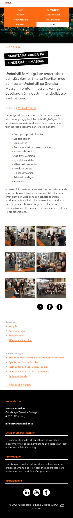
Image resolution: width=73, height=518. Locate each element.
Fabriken (20, 15)
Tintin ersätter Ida (18, 376)
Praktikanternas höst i (28, 366)
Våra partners (53, 20)
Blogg (53, 25)
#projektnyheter (26, 107)
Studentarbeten (20, 20)
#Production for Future (20, 340)
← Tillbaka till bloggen (18, 384)
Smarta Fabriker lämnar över (36, 357)
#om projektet (16, 335)
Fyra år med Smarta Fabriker (23, 362)
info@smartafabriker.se (19, 423)
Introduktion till (29, 371)
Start (20, 10)
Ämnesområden (52, 15)
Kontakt (20, 25)
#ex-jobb (13, 326)
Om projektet (52, 10)
